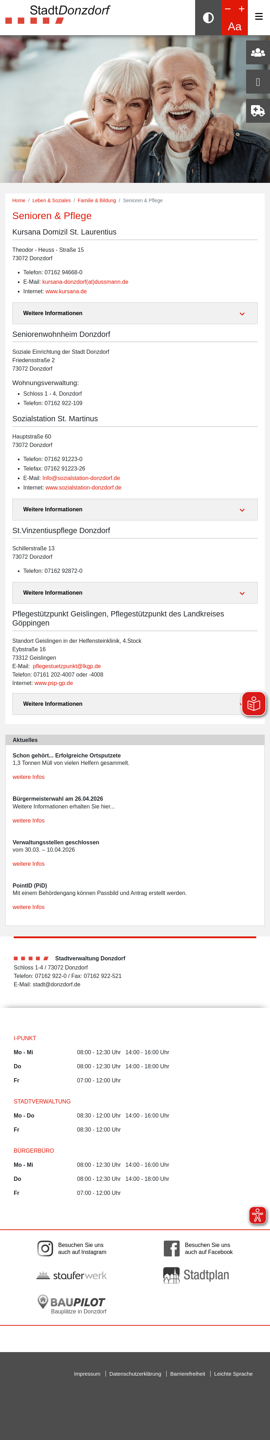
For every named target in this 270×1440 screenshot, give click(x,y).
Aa (235, 26)
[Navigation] (259, 16)
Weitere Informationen (53, 313)
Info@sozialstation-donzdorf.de (81, 478)
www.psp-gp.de (53, 683)
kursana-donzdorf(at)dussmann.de (86, 282)
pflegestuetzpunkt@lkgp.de (67, 666)
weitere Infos (29, 777)
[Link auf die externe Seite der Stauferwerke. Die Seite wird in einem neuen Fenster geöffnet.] (72, 1275)
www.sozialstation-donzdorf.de (83, 488)
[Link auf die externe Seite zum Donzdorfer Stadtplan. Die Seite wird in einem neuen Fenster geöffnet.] (198, 1275)
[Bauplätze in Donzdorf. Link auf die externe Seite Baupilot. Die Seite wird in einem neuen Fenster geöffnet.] (72, 1304)
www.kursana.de (65, 291)
